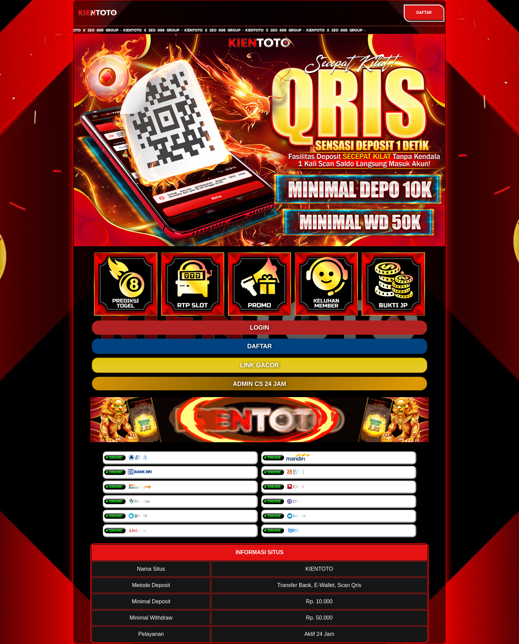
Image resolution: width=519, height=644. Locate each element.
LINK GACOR (259, 365)
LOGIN (259, 327)
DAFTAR (423, 12)
